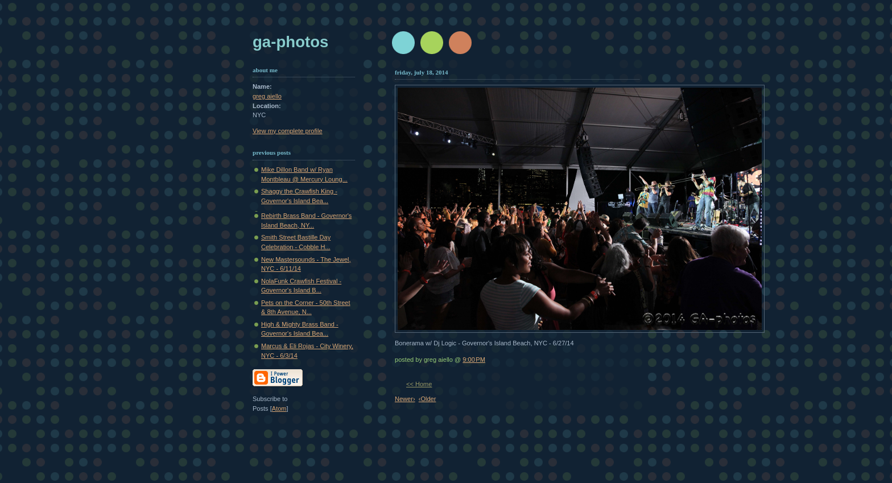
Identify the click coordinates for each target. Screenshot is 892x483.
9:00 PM (473, 359)
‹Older (427, 398)
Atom (279, 408)
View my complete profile (288, 130)
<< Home (419, 384)
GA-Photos (290, 42)
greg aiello (267, 96)
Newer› (405, 398)
